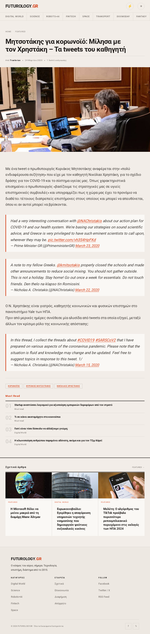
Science (35, 16)
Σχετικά (59, 583)
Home (8, 32)
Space (86, 16)
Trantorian (15, 60)
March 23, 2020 (87, 246)
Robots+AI (53, 16)
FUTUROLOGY (21, 6)
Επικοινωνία (62, 590)
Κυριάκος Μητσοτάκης (38, 386)
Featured (20, 32)
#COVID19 (85, 340)
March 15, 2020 (87, 365)
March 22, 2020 (87, 290)
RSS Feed (103, 596)
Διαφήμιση (61, 596)
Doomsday (123, 16)
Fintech (71, 16)
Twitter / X (104, 590)
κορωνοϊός (14, 386)
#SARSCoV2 (105, 340)
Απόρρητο (60, 603)
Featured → (138, 467)
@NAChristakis (89, 221)
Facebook (103, 583)
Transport (103, 16)
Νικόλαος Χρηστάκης (68, 386)
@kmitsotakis (68, 265)
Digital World (14, 16)
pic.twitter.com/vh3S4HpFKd (72, 240)
